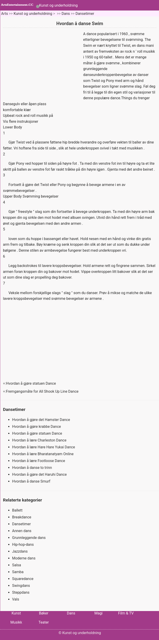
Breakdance (21, 517)
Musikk (16, 622)
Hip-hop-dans (23, 544)
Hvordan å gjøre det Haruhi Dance (40, 474)
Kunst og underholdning (58, 5)
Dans (65, 13)
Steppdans (20, 592)
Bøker (43, 613)
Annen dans (21, 531)
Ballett (17, 510)
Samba (18, 572)
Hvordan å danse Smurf (31, 481)
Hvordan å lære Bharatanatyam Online (43, 454)
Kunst (16, 613)
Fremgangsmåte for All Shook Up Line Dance (43, 391)
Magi (98, 613)
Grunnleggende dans (29, 538)
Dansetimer (84, 13)
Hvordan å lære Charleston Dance (39, 440)
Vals (15, 599)
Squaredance (22, 579)
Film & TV (126, 613)
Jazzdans (20, 551)
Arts (4, 13)
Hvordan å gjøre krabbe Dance (37, 426)
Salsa (16, 565)
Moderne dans (23, 558)
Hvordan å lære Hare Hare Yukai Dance (44, 447)
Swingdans (21, 585)
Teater (43, 622)
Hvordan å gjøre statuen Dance (31, 383)
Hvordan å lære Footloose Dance (39, 461)
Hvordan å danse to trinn (32, 467)
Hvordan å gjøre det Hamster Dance (41, 420)
